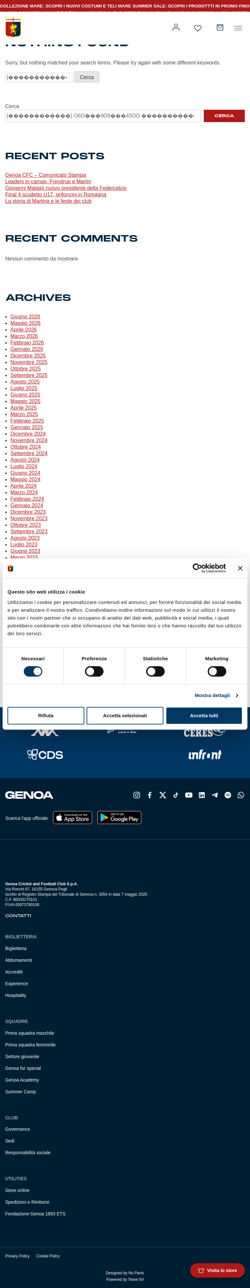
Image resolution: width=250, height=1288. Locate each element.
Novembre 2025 (29, 362)
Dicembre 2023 (28, 512)
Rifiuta (45, 715)
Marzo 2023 (24, 557)
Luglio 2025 (23, 388)
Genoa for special (23, 1068)
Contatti (18, 915)
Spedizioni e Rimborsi (27, 1202)
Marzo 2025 (24, 414)
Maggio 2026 (25, 323)
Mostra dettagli (212, 695)
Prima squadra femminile (30, 1044)
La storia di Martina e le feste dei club (48, 201)
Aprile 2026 (23, 329)
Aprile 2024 (23, 486)
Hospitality (15, 995)
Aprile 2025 (23, 408)
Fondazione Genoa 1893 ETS (35, 1213)
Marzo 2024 (24, 492)
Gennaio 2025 (26, 427)
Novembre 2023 (29, 518)
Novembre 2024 (29, 440)
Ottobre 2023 (25, 525)
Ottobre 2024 (25, 447)
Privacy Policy (17, 1256)
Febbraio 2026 (27, 342)
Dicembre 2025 (28, 355)
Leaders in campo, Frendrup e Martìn (48, 181)
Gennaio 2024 (26, 505)
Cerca (12, 106)
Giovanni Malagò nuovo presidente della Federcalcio (66, 188)
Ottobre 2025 (25, 368)
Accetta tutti (204, 715)
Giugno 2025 (25, 395)
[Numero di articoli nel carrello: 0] (220, 27)
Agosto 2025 (25, 382)
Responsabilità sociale (27, 1152)
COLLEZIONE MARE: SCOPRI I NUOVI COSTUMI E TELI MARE (65, 6)
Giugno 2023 (25, 551)
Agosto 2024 (25, 460)
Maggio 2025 (25, 401)
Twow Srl (136, 1279)
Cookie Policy (48, 1256)
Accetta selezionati (125, 715)
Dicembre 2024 (28, 434)
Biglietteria (15, 948)
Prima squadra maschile (29, 1033)
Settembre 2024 (29, 453)
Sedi (9, 1140)
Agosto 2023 (25, 538)
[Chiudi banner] (240, 568)
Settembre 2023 (29, 531)
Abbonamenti (18, 960)
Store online (17, 1190)
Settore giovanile (22, 1056)
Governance (17, 1129)
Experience (16, 983)
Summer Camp (20, 1091)
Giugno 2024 (25, 473)
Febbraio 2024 (27, 499)
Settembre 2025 (29, 375)
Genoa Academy (22, 1080)
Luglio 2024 (23, 466)
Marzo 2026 (24, 336)
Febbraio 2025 (27, 421)
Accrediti (14, 971)
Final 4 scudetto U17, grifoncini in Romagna (55, 194)
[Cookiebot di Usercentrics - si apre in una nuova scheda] (197, 568)
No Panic (137, 1273)
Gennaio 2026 (26, 349)
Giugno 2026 (25, 316)
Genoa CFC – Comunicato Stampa (45, 175)
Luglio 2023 (23, 544)
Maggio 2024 (25, 479)
